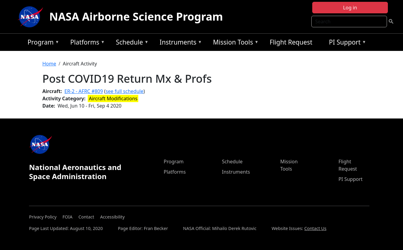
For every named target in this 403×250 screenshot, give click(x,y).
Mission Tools (234, 43)
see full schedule (124, 91)
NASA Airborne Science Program (136, 16)
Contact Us (315, 228)
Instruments (179, 43)
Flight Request (291, 42)
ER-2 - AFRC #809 (83, 91)
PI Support (346, 43)
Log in (350, 7)
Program (42, 43)
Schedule (131, 43)
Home (49, 63)
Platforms (86, 43)
